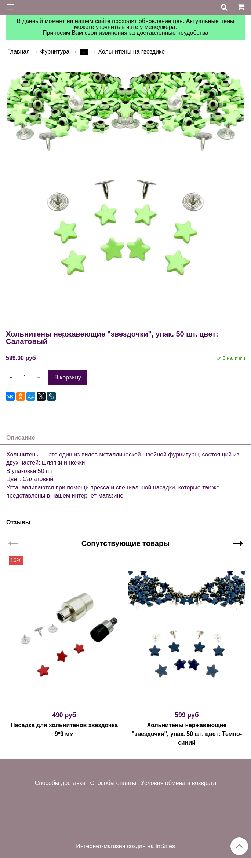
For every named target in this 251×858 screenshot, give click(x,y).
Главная (18, 51)
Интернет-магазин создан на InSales (125, 846)
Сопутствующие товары (125, 543)
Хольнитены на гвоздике (131, 51)
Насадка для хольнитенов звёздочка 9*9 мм (64, 729)
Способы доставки (60, 783)
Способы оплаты (113, 783)
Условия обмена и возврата (179, 783)
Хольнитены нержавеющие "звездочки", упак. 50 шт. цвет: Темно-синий (187, 734)
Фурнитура (54, 51)
